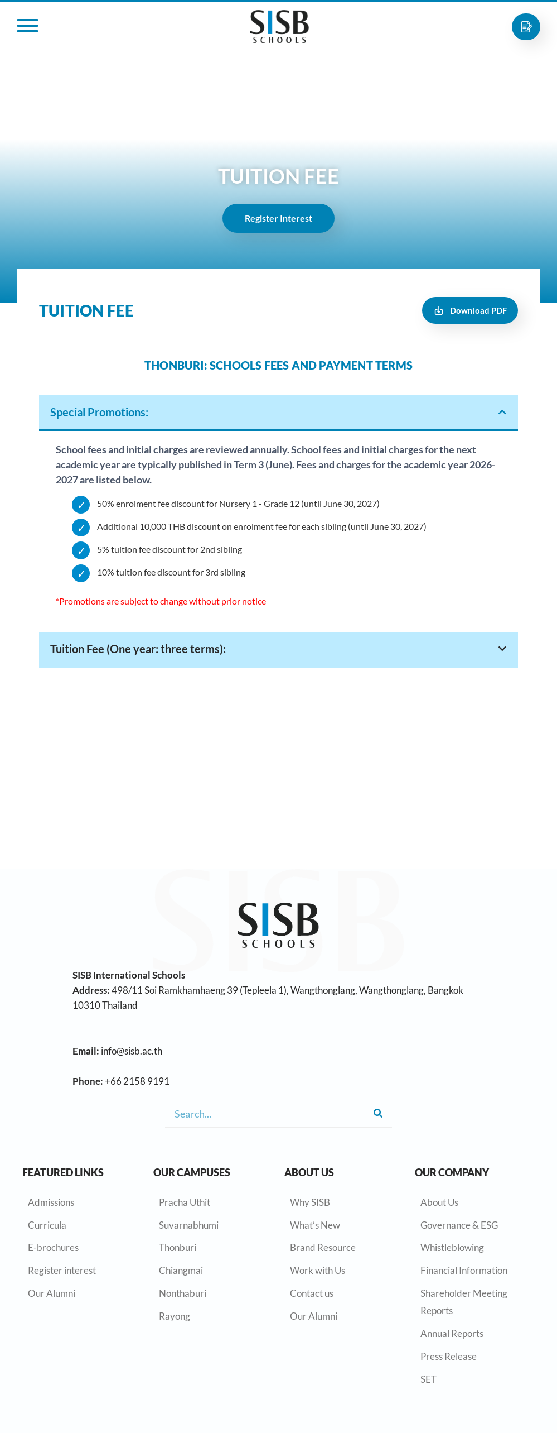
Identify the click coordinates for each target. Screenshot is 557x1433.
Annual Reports (451, 1333)
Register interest (62, 1270)
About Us (439, 1202)
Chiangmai (181, 1270)
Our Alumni (51, 1293)
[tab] (278, 413)
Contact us (311, 1293)
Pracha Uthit (184, 1202)
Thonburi (177, 1247)
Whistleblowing (452, 1247)
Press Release (448, 1356)
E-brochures (53, 1247)
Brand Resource (323, 1247)
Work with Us (317, 1270)
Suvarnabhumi (189, 1225)
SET (428, 1379)
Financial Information (463, 1270)
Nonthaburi (182, 1293)
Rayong (174, 1316)
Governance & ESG (459, 1225)
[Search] (378, 1113)
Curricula (47, 1225)
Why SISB (310, 1202)
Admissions (51, 1202)
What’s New (315, 1225)
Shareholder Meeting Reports (463, 1301)
